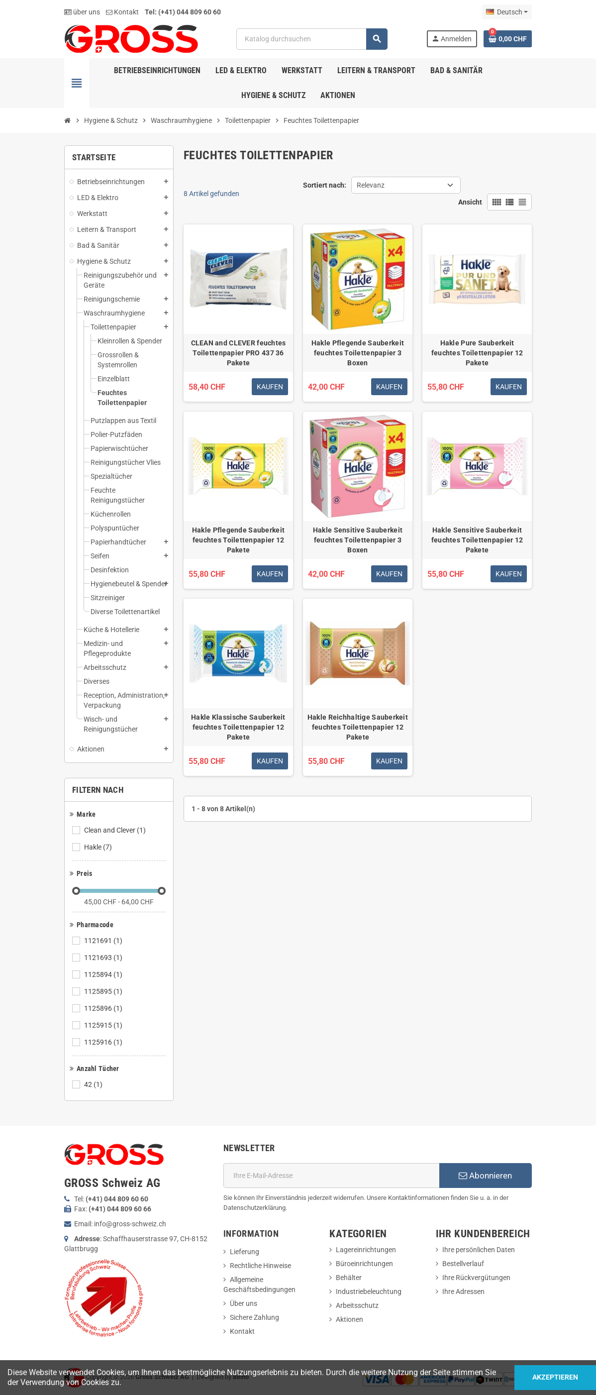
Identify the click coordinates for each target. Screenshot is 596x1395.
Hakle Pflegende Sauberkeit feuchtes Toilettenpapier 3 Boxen (357, 353)
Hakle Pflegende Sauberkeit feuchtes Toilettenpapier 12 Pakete (238, 540)
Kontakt (122, 12)
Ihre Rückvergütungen (476, 1278)
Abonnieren (485, 1175)
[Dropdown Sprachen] (507, 11)
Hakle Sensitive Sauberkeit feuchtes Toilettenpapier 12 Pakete (477, 540)
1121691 (104, 941)
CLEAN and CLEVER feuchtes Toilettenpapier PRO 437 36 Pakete (238, 353)
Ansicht (470, 202)
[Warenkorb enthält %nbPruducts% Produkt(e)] (508, 38)
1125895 (104, 991)
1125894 (104, 974)
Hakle (98, 847)
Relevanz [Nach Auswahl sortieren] (371, 185)
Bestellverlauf (463, 1264)
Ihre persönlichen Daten (478, 1250)
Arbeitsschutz (357, 1305)
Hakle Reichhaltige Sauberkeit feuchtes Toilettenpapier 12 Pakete (357, 727)
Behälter (349, 1278)
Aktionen (349, 1319)
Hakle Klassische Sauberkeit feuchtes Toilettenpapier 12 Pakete (238, 727)
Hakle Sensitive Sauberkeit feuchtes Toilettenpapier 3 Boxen (357, 540)
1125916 (104, 1042)
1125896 (104, 1008)
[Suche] (311, 39)
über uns (82, 12)
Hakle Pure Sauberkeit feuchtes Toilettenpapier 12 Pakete (477, 353)
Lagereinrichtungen (366, 1250)
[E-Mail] (331, 1175)
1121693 (104, 958)
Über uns (243, 1303)
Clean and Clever (115, 830)
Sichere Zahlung (254, 1317)
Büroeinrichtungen (364, 1264)
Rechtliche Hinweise (260, 1266)
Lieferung (244, 1252)
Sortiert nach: (324, 185)
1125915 (104, 1025)
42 (94, 1084)
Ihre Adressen (463, 1291)
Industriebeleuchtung (368, 1291)
